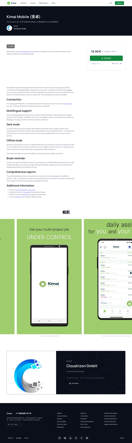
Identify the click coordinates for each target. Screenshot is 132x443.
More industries (85, 427)
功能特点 (59, 413)
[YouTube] (65, 438)
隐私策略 (18, 438)
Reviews (59, 419)
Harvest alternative (110, 421)
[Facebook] (81, 438)
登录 (110, 3)
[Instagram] (76, 438)
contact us (18, 197)
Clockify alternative (110, 416)
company (27, 192)
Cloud (33, 3)
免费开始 (119, 3)
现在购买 (106, 58)
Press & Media (61, 421)
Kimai (11, 3)
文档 (53, 3)
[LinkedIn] (70, 438)
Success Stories (62, 416)
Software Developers (87, 421)
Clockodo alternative (110, 419)
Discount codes (62, 424)
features (25, 194)
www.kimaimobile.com (26, 52)
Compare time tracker (110, 413)
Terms (26, 438)
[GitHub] (59, 438)
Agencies (83, 413)
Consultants (84, 416)
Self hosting (43, 3)
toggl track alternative (111, 424)
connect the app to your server (24, 190)
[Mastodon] (87, 438)
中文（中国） (13, 424)
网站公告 (10, 438)
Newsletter (60, 427)
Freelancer (84, 419)
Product (23, 3)
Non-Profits (84, 424)
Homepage (73, 383)
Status (122, 438)
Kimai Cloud (68, 104)
